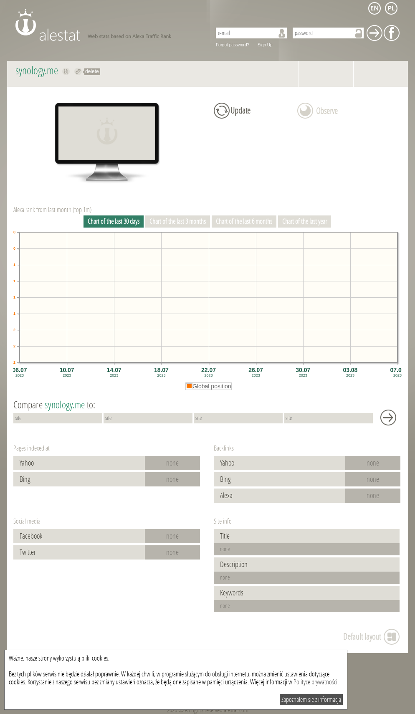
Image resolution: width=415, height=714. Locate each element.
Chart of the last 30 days (113, 221)
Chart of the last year (304, 221)
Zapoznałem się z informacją (311, 700)
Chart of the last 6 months (244, 221)
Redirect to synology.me (78, 71)
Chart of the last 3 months (177, 221)
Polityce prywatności (315, 682)
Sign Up (265, 45)
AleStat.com (108, 25)
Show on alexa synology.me (66, 71)
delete (92, 71)
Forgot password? (232, 45)
